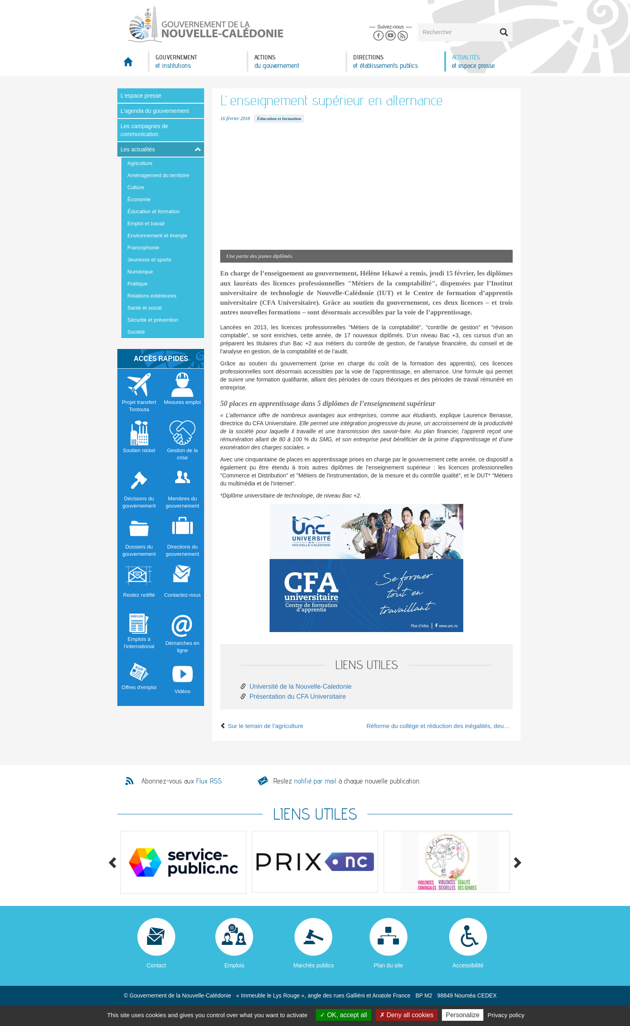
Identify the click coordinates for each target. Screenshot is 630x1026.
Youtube (390, 36)
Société (136, 332)
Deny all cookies (407, 1015)
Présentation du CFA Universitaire (298, 696)
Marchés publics (313, 965)
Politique (137, 284)
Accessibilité (467, 965)
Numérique (140, 272)
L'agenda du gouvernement (155, 111)
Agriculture (139, 163)
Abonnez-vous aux (181, 781)
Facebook (378, 36)
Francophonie (143, 248)
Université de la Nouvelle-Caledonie (301, 686)
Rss (402, 36)
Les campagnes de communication (144, 130)
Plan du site (388, 965)
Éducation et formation (153, 211)
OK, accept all (343, 1015)
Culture (135, 187)
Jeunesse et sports (149, 260)
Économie (139, 199)
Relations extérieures (151, 296)
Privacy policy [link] (506, 1015)
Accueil (132, 64)
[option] (183, 862)
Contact (156, 965)
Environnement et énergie (157, 236)
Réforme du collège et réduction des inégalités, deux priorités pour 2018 (439, 725)
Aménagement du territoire (158, 175)
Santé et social (144, 308)
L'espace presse (141, 95)
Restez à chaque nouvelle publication (346, 781)
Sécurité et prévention (152, 320)
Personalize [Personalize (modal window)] (463, 1015)
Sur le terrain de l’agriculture (261, 725)
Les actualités (138, 149)
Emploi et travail (145, 223)
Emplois (234, 965)
